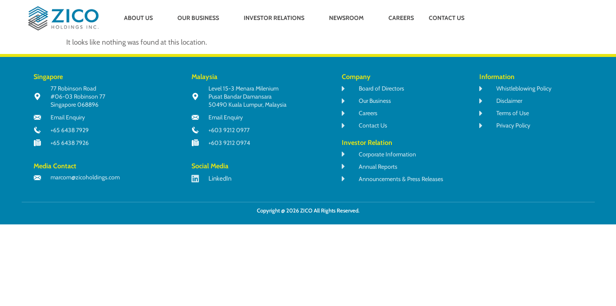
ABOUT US (142, 18)
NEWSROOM (350, 18)
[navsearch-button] (547, 18)
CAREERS (401, 18)
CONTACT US (446, 18)
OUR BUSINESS (201, 18)
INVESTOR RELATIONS (278, 18)
